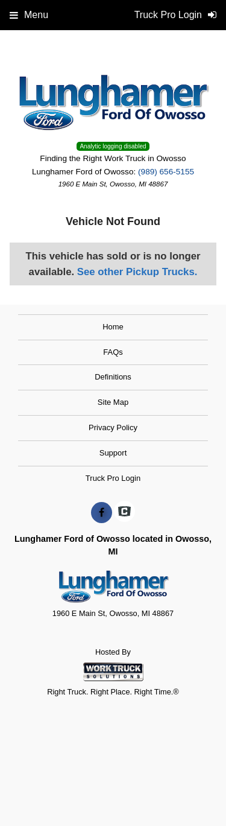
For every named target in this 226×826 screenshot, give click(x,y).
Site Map (113, 402)
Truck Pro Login (113, 478)
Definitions (113, 376)
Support (113, 452)
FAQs (113, 352)
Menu (29, 15)
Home (113, 326)
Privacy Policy (113, 427)
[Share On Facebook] (101, 513)
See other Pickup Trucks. (137, 272)
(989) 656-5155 (166, 171)
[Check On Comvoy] (124, 513)
